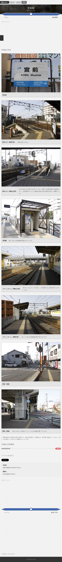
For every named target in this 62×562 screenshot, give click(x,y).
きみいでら (54, 512)
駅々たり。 (4, 2)
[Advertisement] (31, 34)
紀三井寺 (55, 17)
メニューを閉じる (1, 38)
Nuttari (34, 559)
